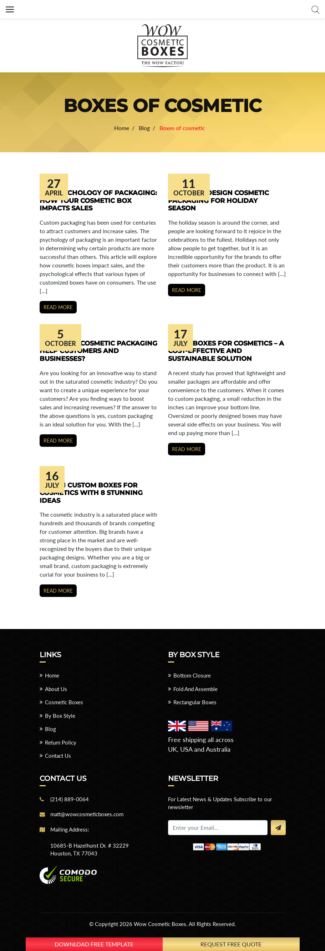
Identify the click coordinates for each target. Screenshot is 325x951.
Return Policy (60, 742)
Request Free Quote (230, 944)
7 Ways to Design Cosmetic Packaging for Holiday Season (218, 200)
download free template (94, 944)
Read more (58, 307)
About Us (56, 689)
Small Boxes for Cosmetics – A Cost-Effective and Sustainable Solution (226, 351)
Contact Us (58, 755)
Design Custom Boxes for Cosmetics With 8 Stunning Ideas (91, 493)
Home (52, 675)
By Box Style (60, 715)
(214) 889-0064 (69, 799)
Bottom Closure (192, 675)
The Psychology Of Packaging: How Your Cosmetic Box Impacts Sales (98, 200)
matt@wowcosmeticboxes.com (86, 814)
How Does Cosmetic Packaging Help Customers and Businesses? (98, 351)
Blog (50, 729)
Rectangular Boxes (195, 702)
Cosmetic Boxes (64, 702)
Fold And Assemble (195, 689)
